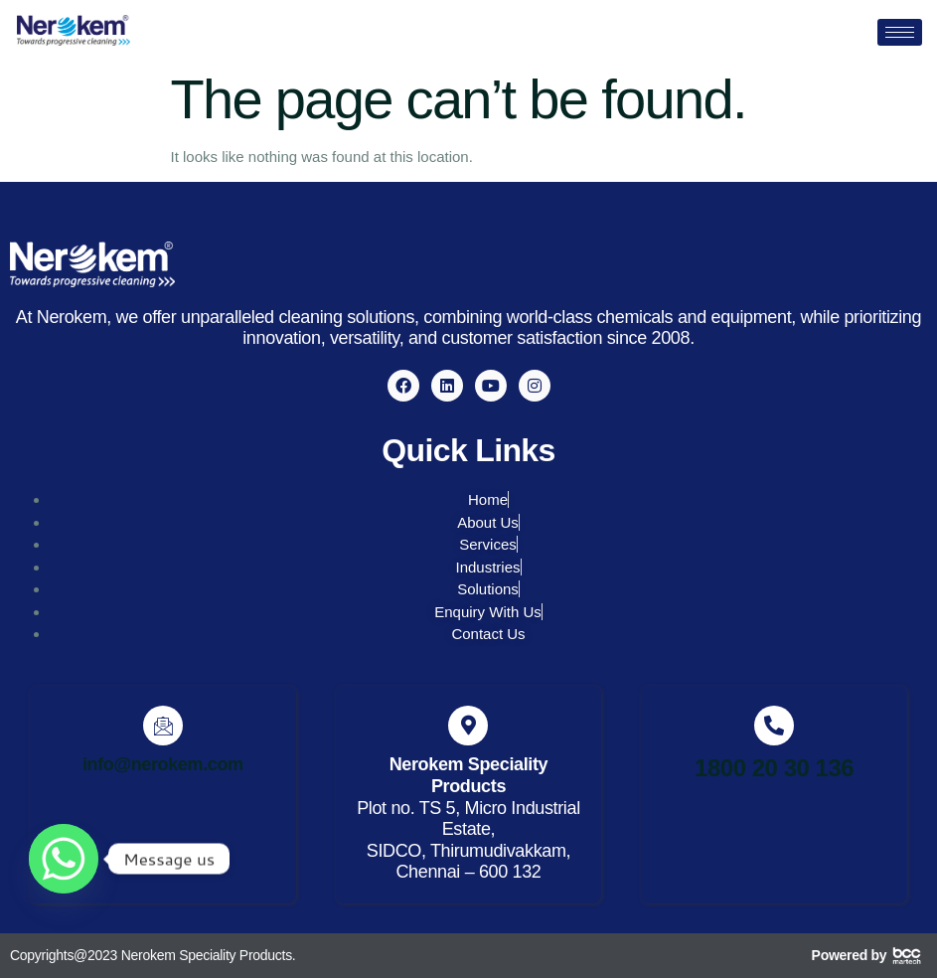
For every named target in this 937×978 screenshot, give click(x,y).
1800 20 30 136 (774, 767)
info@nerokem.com (162, 764)
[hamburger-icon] (899, 32)
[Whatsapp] (63, 859)
